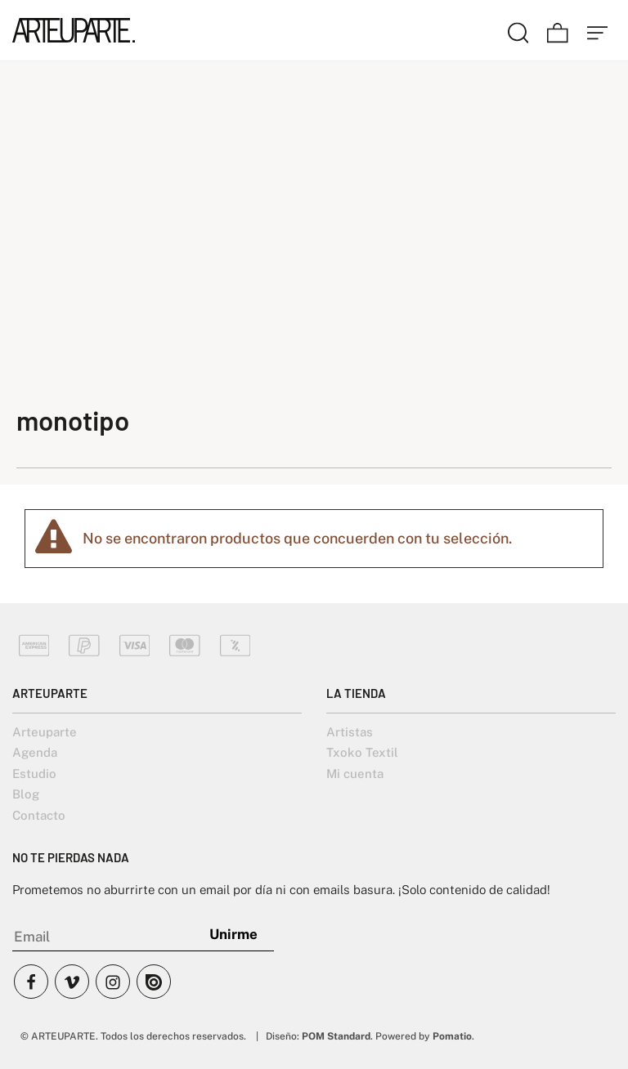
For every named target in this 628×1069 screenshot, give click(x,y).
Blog (25, 794)
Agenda (34, 752)
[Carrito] (557, 30)
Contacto (38, 815)
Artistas (349, 732)
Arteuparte (44, 732)
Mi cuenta (355, 774)
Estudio (34, 774)
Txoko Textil (362, 752)
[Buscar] (518, 30)
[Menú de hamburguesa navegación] (598, 30)
